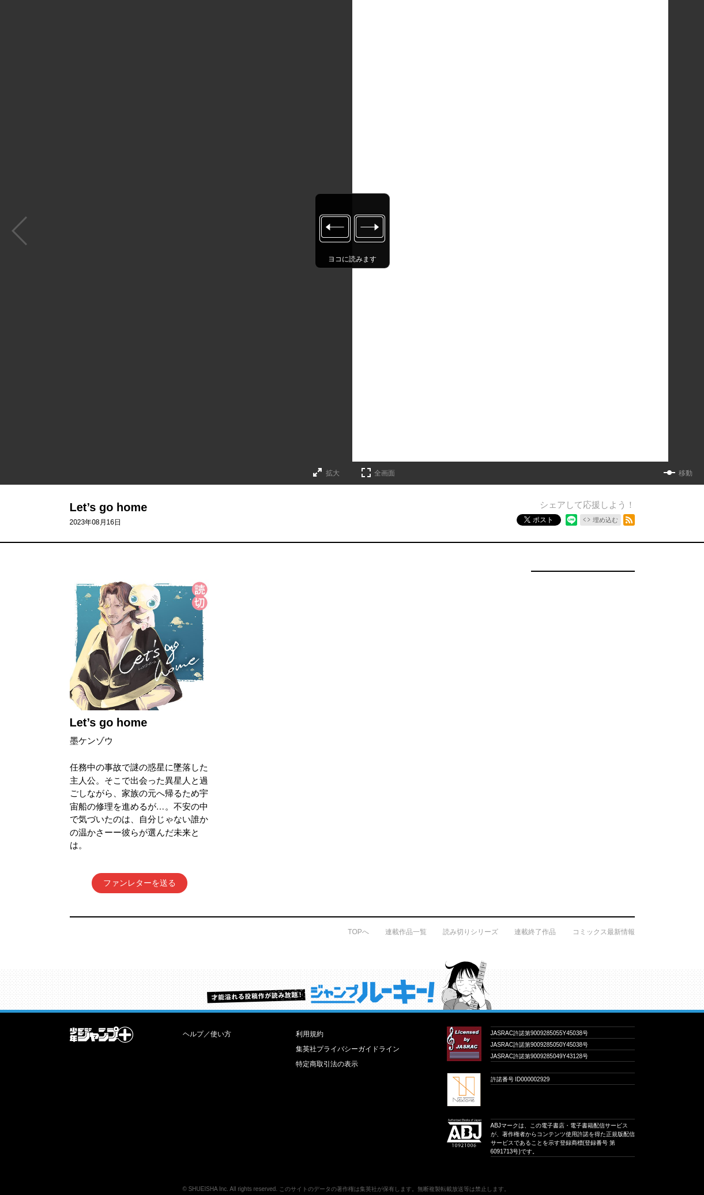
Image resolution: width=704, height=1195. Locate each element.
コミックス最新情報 (604, 932)
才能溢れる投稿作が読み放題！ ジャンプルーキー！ (352, 985)
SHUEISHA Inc (208, 1189)
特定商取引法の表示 (327, 1064)
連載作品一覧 (406, 932)
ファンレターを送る (139, 882)
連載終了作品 (535, 932)
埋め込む (605, 519)
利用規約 (309, 1034)
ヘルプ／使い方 (207, 1034)
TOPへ (358, 932)
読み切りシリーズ (470, 932)
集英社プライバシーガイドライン (348, 1049)
